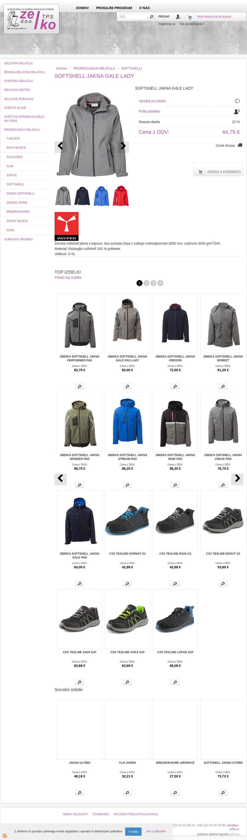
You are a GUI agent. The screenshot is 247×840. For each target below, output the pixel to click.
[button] (123, 147)
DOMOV (82, 8)
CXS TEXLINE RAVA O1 (175, 553)
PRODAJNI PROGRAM (114, 8)
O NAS (144, 8)
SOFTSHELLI (15, 184)
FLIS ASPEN (127, 762)
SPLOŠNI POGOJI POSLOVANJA (136, 814)
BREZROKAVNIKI (18, 211)
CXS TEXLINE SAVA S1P (79, 652)
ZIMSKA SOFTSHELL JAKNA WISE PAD (175, 457)
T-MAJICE (13, 138)
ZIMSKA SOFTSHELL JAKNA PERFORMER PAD (79, 358)
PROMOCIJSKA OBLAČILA (94, 68)
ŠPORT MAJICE (17, 221)
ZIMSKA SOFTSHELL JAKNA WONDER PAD (79, 457)
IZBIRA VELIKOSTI (75, 814)
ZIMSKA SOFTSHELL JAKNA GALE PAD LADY (127, 358)
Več (79, 386)
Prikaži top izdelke (68, 277)
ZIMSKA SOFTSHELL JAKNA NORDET (223, 358)
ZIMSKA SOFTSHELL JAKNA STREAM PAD (127, 457)
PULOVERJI (14, 157)
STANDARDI (101, 814)
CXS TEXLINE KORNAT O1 (127, 553)
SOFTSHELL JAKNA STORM (223, 762)
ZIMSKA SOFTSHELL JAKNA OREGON (175, 358)
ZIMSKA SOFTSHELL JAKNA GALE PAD (79, 555)
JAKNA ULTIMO (79, 762)
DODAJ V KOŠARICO (224, 172)
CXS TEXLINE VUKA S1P (128, 652)
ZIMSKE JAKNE (16, 202)
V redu (133, 832)
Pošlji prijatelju (149, 111)
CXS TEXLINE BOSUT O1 (223, 553)
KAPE (10, 230)
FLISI (9, 166)
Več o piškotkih (156, 831)
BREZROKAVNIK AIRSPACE (175, 762)
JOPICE (11, 175)
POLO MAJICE (16, 147)
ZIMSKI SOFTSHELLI (20, 193)
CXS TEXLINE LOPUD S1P (175, 652)
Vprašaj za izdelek (152, 101)
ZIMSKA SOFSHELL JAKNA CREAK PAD (223, 457)
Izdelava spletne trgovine (213, 834)
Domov (61, 68)
